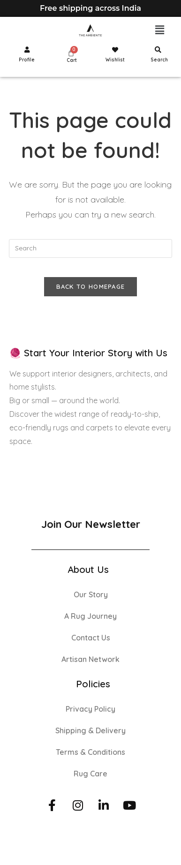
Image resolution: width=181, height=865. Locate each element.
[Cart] (71, 53)
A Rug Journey (90, 616)
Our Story (91, 594)
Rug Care (90, 773)
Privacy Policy (90, 709)
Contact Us (90, 637)
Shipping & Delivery (90, 730)
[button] (160, 30)
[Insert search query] (90, 248)
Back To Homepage (90, 286)
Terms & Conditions (90, 752)
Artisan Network (90, 659)
